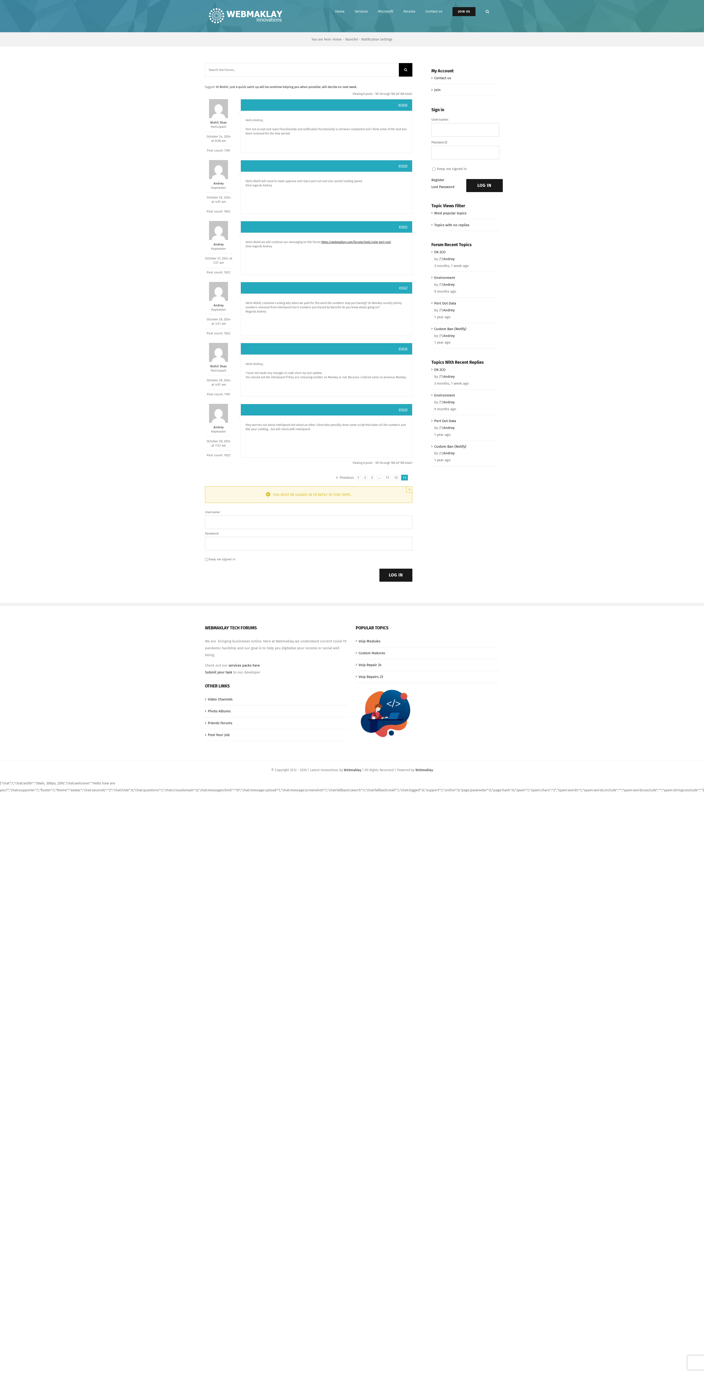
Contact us (442, 78)
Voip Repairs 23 (371, 677)
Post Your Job (219, 735)
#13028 (403, 348)
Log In (396, 575)
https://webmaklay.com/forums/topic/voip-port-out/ (356, 242)
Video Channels (220, 699)
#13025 (403, 227)
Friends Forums (220, 723)
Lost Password (442, 187)
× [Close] (409, 489)
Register (437, 180)
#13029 (403, 409)
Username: (212, 512)
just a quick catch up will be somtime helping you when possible (275, 87)
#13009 (403, 166)
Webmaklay (352, 770)
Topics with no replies (451, 225)
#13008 (402, 105)
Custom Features (372, 653)
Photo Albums (219, 711)
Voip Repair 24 (370, 665)
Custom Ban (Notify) (450, 329)
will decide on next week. (339, 87)
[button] (487, 11)
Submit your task (218, 672)
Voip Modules (369, 641)
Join (437, 90)
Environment (444, 278)
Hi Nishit (222, 87)
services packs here (244, 665)
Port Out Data (445, 303)
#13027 (403, 288)
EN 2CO (439, 252)
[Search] (405, 70)
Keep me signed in (222, 559)
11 (387, 477)
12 (396, 477)
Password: (212, 533)
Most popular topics (450, 213)
